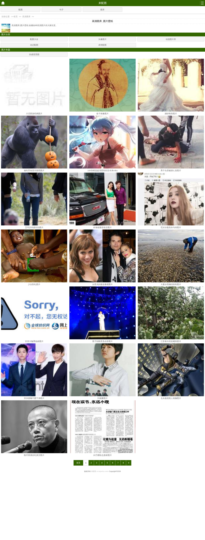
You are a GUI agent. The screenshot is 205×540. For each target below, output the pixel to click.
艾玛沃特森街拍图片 (34, 227)
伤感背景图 (34, 54)
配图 (21, 9)
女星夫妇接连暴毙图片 (102, 284)
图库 (102, 9)
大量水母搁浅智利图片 (171, 284)
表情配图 (102, 45)
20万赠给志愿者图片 (102, 455)
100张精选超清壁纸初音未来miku (102, 170)
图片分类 (5, 34)
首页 (16, 16)
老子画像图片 (102, 113)
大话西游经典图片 (34, 113)
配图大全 (34, 39)
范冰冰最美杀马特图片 (171, 227)
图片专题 (5, 50)
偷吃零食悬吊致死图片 (34, 170)
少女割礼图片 (34, 284)
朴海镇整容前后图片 (102, 227)
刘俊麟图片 (102, 398)
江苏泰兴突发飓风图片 (171, 341)
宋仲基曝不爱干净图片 (34, 398)
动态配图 (34, 45)
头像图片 (102, 39)
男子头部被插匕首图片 (171, 170)
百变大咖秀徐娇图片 (34, 341)
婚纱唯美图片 (171, 113)
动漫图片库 (171, 39)
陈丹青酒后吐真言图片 (34, 455)
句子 (61, 9)
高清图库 (26, 16)
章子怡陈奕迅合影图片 (102, 341)
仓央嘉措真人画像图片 (171, 398)
